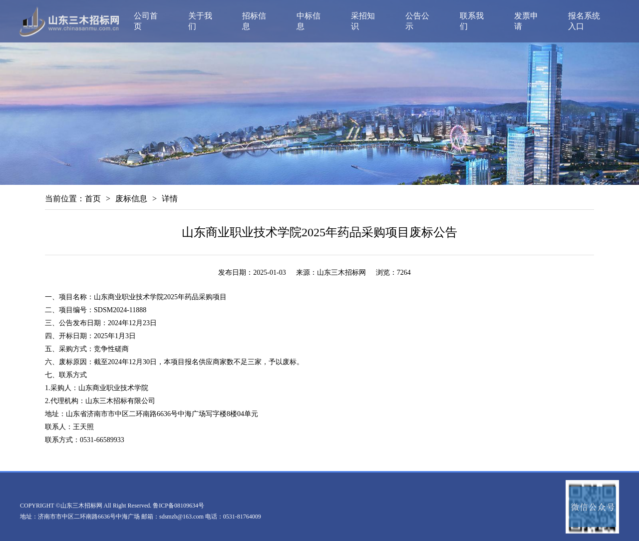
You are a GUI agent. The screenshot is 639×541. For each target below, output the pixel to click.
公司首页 (146, 20)
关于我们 (200, 20)
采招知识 (363, 20)
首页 (93, 198)
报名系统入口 (584, 20)
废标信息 (131, 198)
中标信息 (308, 20)
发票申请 (526, 20)
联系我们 (472, 20)
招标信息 (254, 20)
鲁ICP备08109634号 (178, 505)
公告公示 (417, 20)
